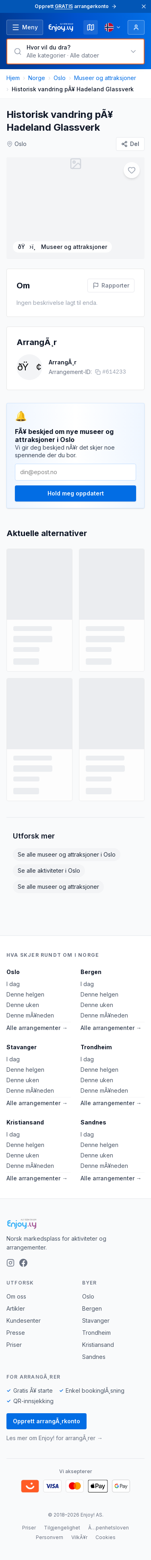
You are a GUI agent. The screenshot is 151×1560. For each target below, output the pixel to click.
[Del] (130, 144)
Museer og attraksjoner (105, 77)
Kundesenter (23, 1320)
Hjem (13, 77)
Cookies (105, 1537)
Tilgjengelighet (62, 1528)
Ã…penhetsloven (108, 1528)
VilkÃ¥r (79, 1537)
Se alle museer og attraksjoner (58, 886)
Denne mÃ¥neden (30, 1015)
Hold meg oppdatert (76, 493)
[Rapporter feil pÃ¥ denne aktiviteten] (110, 285)
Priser (14, 1344)
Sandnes (93, 1122)
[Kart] (90, 27)
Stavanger (21, 1047)
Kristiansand (25, 1122)
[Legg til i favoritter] (132, 170)
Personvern (49, 1537)
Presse (15, 1332)
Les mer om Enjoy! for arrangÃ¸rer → (54, 1438)
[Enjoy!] (75, 1223)
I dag (13, 983)
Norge (36, 77)
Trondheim (96, 1047)
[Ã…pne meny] (24, 27)
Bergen (91, 971)
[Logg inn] (136, 27)
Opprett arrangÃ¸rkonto (46, 1421)
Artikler (15, 1308)
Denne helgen (25, 994)
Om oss (16, 1296)
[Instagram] (10, 1263)
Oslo (60, 77)
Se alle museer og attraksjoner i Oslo (67, 854)
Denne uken (22, 1004)
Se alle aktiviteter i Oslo (49, 870)
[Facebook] (23, 1263)
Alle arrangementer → (37, 1027)
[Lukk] (143, 6)
